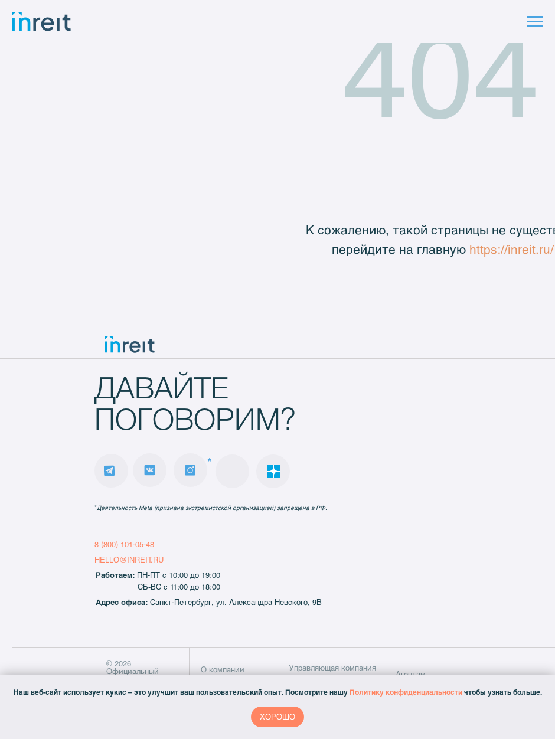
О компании (222, 669)
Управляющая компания (332, 667)
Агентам (411, 674)
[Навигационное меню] (535, 22)
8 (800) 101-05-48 (124, 544)
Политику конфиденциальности (406, 692)
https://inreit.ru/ (511, 248)
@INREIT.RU (141, 559)
